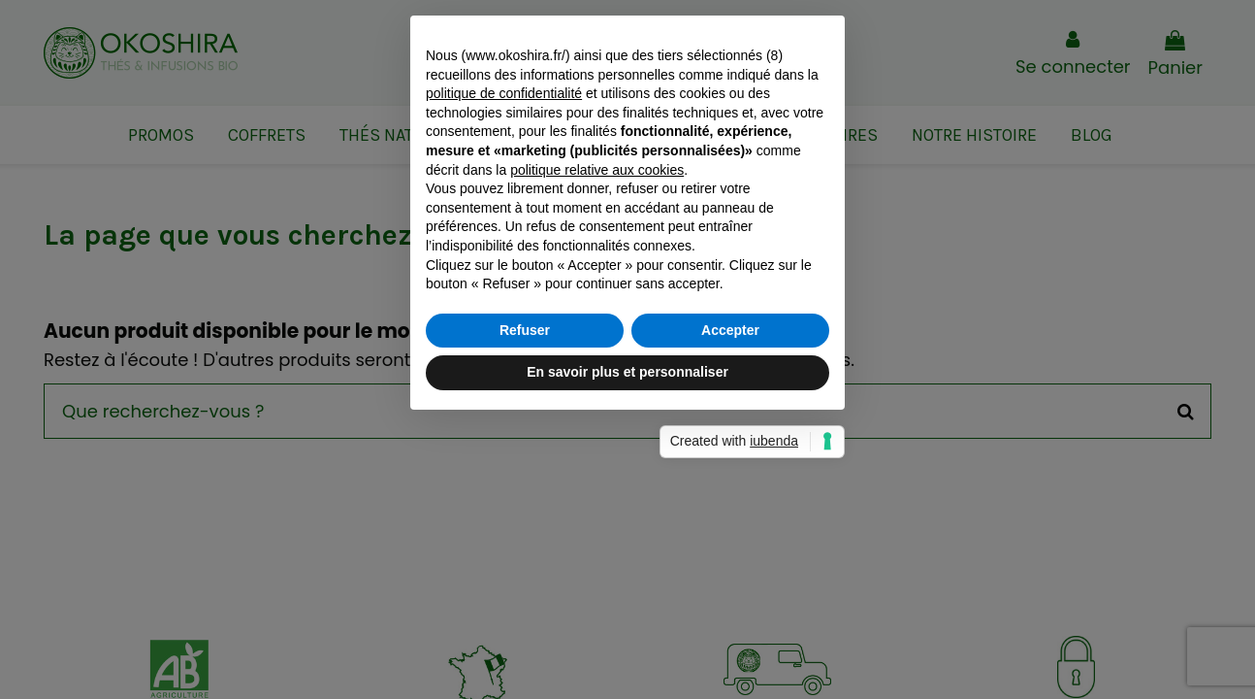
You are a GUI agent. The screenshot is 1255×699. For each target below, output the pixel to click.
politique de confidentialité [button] (504, 230)
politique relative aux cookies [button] (597, 307)
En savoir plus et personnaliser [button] (627, 508)
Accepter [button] (730, 467)
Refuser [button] (524, 467)
